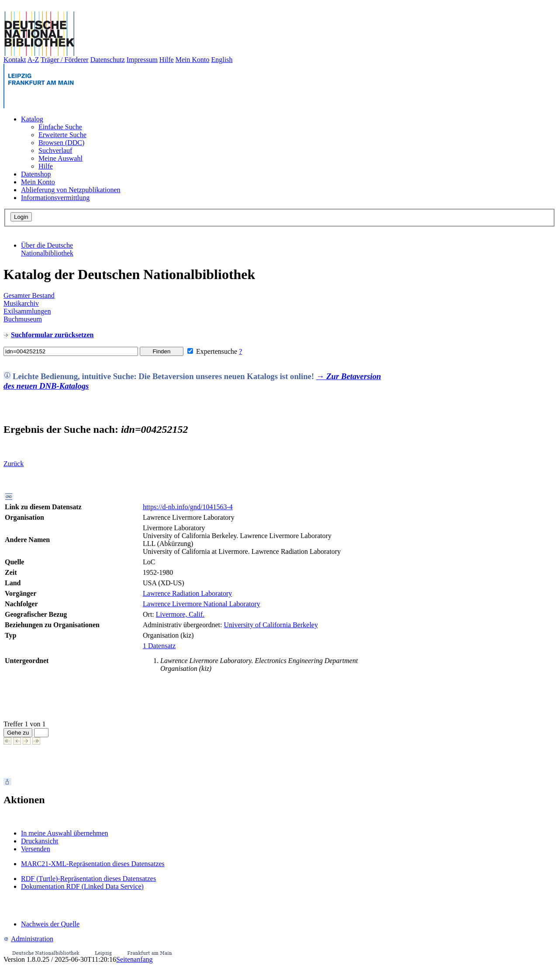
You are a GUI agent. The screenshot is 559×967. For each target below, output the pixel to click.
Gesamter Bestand (29, 295)
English (222, 59)
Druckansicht (39, 841)
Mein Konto (193, 59)
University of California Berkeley (271, 625)
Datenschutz (107, 59)
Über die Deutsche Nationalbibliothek (47, 249)
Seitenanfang (134, 959)
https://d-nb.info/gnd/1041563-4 (188, 507)
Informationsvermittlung (55, 197)
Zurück (13, 463)
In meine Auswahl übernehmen (64, 833)
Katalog (32, 119)
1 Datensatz (159, 645)
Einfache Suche (60, 127)
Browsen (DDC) (61, 142)
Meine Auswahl (60, 158)
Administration (28, 939)
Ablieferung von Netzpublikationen (71, 189)
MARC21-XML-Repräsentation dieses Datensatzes (93, 863)
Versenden (35, 849)
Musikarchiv (21, 303)
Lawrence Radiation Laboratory (187, 593)
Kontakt (14, 59)
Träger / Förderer (65, 59)
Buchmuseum (22, 319)
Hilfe (166, 59)
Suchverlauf (55, 150)
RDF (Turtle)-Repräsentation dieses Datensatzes (88, 878)
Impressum (142, 59)
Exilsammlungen (27, 311)
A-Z (33, 59)
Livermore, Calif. (180, 614)
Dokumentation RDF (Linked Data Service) (82, 886)
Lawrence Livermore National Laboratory (201, 604)
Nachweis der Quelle (50, 924)
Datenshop (36, 174)
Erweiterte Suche (62, 134)
